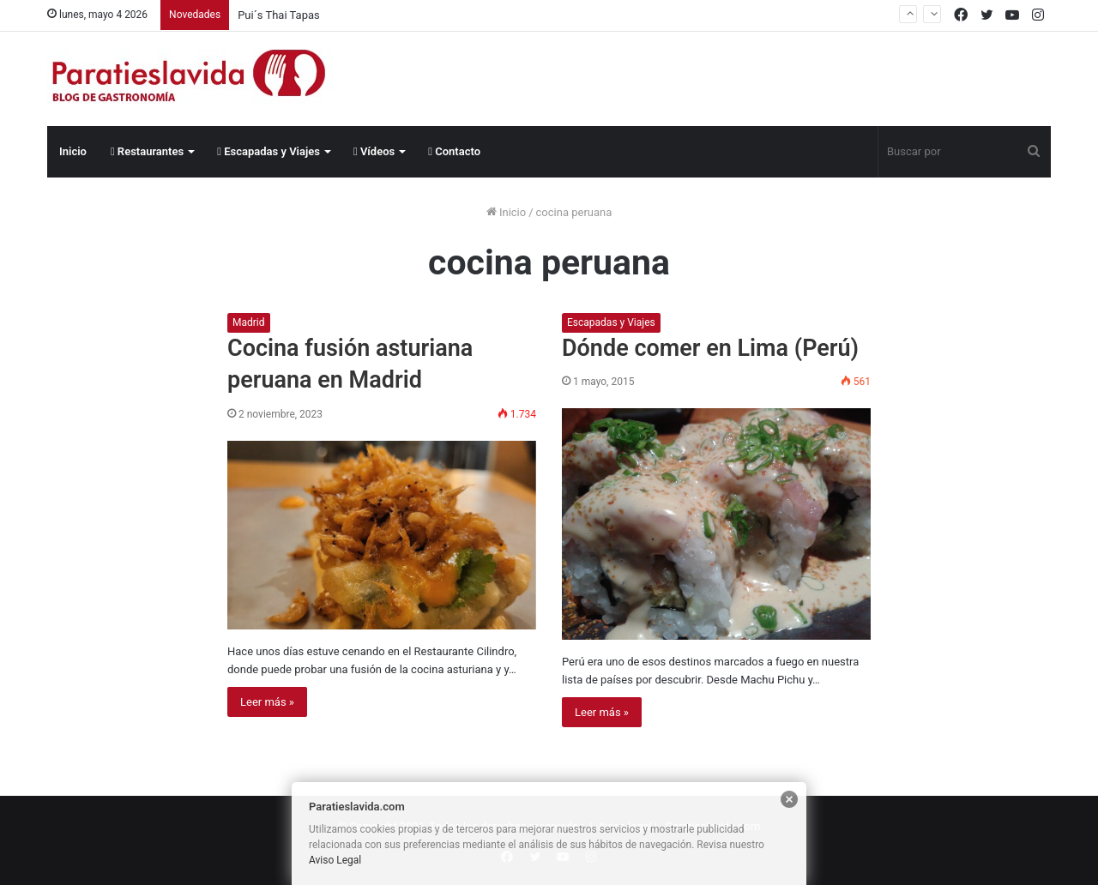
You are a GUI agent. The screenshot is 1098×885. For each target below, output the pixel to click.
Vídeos (374, 151)
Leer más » (267, 701)
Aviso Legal (335, 860)
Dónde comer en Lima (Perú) (710, 348)
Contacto (454, 151)
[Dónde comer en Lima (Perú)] (716, 524)
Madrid (248, 322)
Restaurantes (147, 151)
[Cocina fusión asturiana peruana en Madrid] (381, 535)
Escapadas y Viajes (268, 151)
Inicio (73, 151)
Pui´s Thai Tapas (279, 15)
